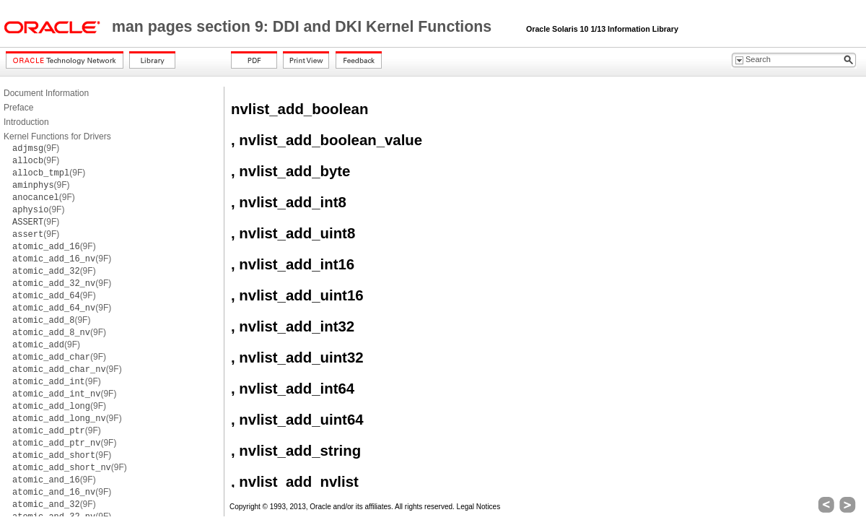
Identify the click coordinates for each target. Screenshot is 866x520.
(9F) (35, 148)
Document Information (46, 93)
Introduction (26, 122)
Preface (18, 108)
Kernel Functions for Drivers (57, 136)
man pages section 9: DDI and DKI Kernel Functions (304, 26)
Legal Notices (479, 507)
